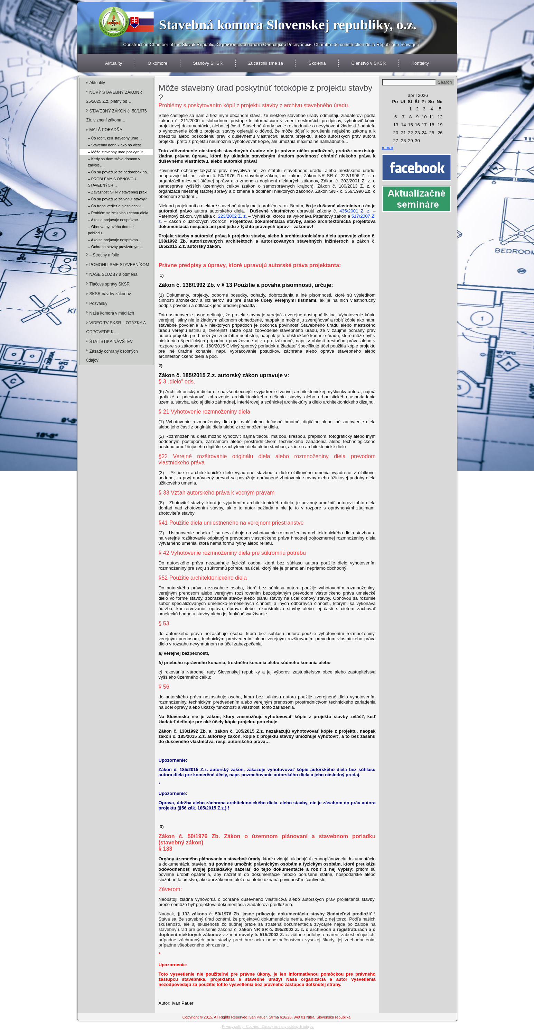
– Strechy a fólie (104, 255)
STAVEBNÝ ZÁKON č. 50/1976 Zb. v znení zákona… (116, 116)
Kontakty (420, 63)
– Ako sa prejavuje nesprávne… (115, 220)
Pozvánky (98, 303)
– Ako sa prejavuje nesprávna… (115, 240)
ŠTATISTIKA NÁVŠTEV (111, 341)
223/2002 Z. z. (232, 216)
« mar (387, 147)
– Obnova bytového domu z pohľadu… (111, 230)
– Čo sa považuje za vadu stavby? (117, 199)
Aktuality (113, 63)
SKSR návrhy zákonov (110, 293)
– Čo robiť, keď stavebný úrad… (115, 138)
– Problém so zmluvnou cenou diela (118, 213)
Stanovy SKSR (208, 63)
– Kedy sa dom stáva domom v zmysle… (114, 162)
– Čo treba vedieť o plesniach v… (116, 206)
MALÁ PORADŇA (106, 129)
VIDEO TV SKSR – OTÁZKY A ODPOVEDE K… (116, 327)
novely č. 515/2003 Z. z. (264, 934)
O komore (157, 63)
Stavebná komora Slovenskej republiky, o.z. (287, 25)
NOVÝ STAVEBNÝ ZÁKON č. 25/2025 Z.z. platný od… (115, 97)
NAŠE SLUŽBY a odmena (114, 274)
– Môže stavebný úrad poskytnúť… (117, 152)
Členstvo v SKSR (369, 63)
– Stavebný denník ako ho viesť (114, 145)
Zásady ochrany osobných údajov (112, 356)
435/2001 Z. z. (355, 211)
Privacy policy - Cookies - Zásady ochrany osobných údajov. (268, 1027)
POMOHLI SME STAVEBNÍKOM (119, 264)
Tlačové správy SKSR (110, 284)
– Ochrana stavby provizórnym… (115, 247)
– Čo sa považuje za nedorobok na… (119, 172)
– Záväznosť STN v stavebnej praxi (118, 192)
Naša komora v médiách (112, 313)
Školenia (317, 63)
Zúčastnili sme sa (265, 63)
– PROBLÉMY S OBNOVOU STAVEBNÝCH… (112, 182)
